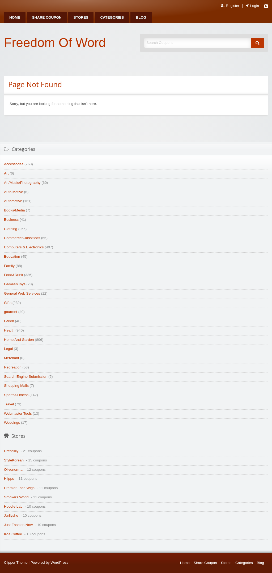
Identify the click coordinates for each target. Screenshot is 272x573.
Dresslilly (11, 451)
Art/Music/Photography (22, 183)
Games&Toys (15, 284)
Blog (141, 17)
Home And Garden (19, 340)
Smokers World (16, 497)
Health (9, 330)
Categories (112, 17)
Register (230, 6)
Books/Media (14, 210)
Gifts (7, 303)
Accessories (13, 164)
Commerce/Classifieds (22, 238)
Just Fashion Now (18, 525)
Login (252, 6)
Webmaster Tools (18, 413)
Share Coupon (47, 17)
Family (9, 266)
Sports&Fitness (16, 395)
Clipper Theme (16, 562)
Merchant (11, 358)
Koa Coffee (13, 534)
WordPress (60, 562)
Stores (81, 17)
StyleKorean (14, 460)
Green (9, 321)
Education (12, 256)
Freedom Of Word (55, 43)
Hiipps (9, 479)
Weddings (12, 423)
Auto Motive (13, 192)
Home (14, 17)
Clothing (10, 229)
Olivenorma (13, 470)
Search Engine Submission (25, 377)
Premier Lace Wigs (19, 488)
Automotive (13, 201)
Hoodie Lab (13, 506)
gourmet (10, 312)
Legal (8, 349)
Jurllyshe (11, 515)
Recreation (13, 367)
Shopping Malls (16, 386)
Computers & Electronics (24, 247)
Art (6, 173)
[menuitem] (15, 17)
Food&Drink (13, 275)
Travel (9, 404)
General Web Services (22, 293)
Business (11, 220)
